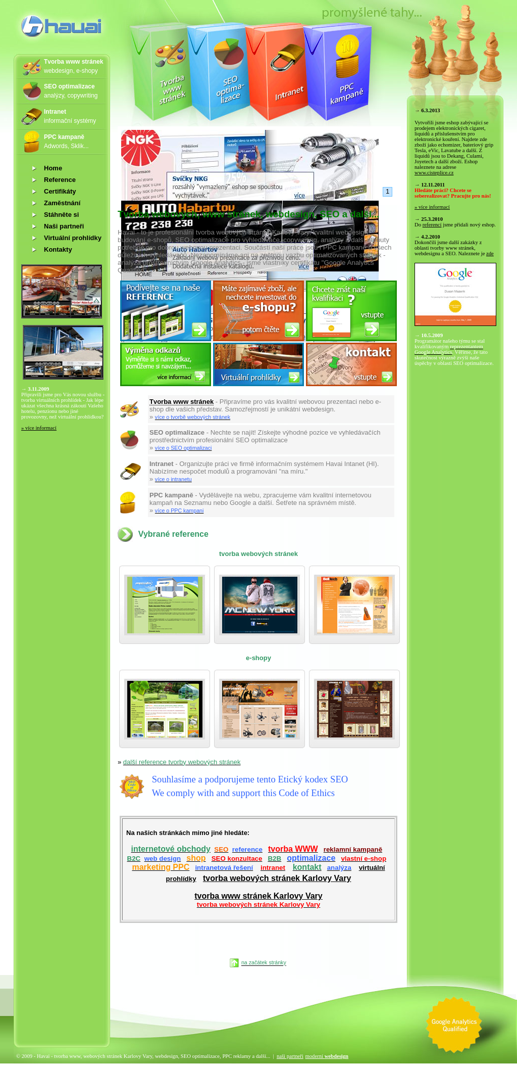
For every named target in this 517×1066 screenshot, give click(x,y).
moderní (326, 1056)
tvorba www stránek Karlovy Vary (258, 900)
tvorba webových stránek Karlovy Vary (277, 878)
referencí (432, 224)
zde (490, 253)
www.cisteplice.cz (434, 172)
